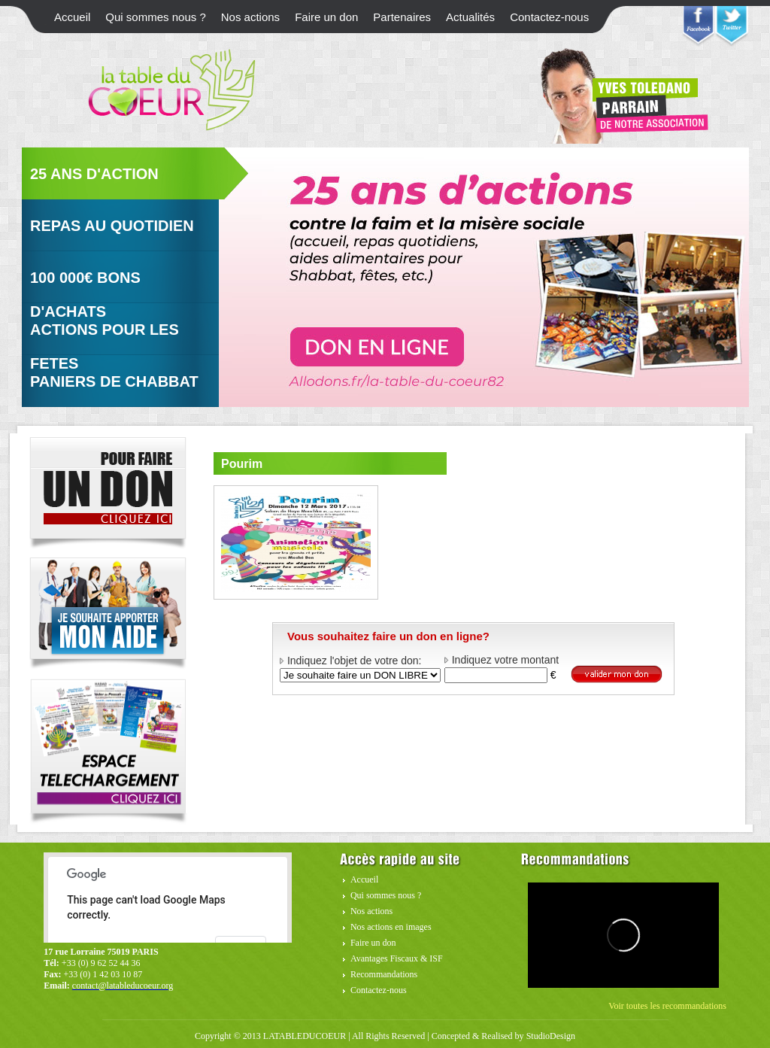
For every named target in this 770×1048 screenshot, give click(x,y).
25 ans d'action (94, 174)
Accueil (72, 17)
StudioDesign (550, 1036)
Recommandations (383, 974)
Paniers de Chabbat (114, 381)
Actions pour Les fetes (104, 343)
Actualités (470, 17)
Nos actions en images (391, 927)
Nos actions (250, 17)
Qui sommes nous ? (155, 17)
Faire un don (326, 17)
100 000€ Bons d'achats (85, 291)
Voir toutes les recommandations (667, 1006)
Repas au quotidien (112, 225)
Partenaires (402, 17)
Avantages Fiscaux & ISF (396, 958)
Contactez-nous (549, 17)
